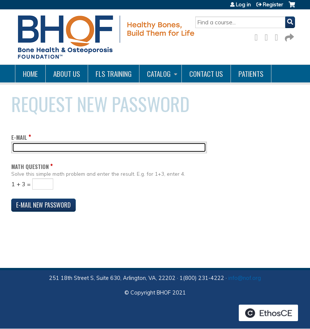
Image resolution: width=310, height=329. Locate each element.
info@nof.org (244, 278)
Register (273, 4)
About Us (66, 73)
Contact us (206, 73)
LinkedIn (278, 36)
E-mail (19, 137)
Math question (30, 166)
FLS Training (114, 73)
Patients (251, 73)
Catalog (159, 73)
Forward (288, 36)
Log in (243, 4)
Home (30, 73)
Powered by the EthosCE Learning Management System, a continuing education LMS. (268, 313)
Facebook (258, 36)
